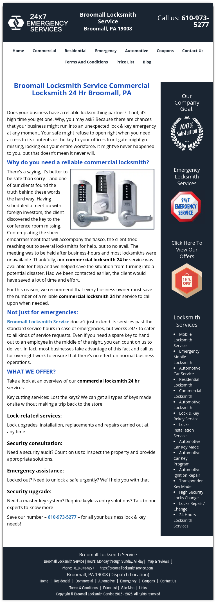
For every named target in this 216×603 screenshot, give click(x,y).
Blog (147, 62)
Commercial (44, 50)
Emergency (106, 50)
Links (143, 587)
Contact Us (193, 50)
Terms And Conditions (86, 62)
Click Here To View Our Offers (187, 249)
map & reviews (159, 561)
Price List (125, 62)
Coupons (165, 50)
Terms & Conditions (83, 587)
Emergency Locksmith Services (187, 176)
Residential (76, 50)
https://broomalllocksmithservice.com (126, 568)
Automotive (136, 50)
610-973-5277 (195, 21)
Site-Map (127, 587)
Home (18, 50)
